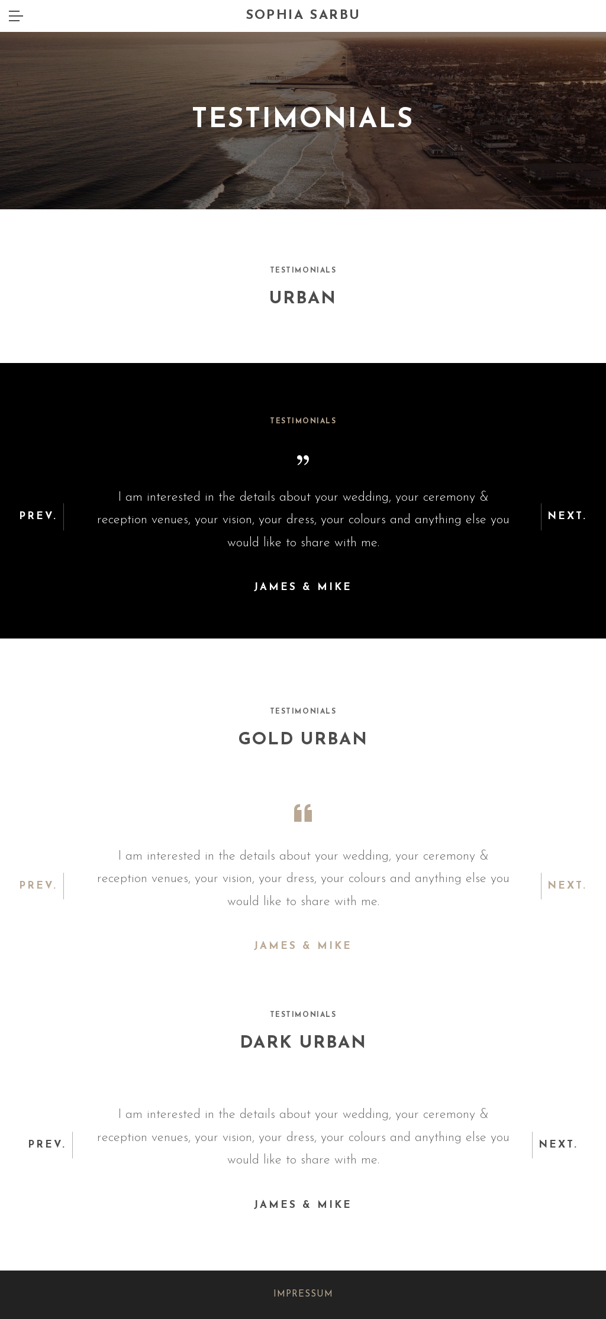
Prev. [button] (38, 517)
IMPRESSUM (303, 1294)
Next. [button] (567, 517)
